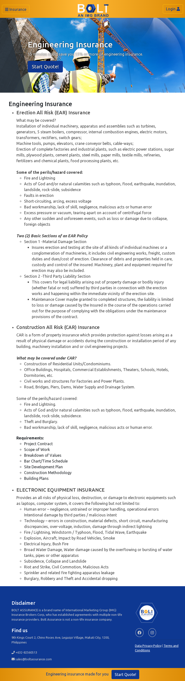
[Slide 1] (92, 86)
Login (173, 9)
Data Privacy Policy (148, 645)
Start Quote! (45, 66)
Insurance (15, 9)
